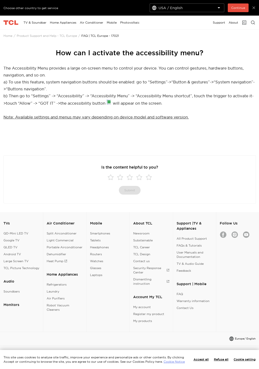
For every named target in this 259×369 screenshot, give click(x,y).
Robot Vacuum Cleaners (58, 307)
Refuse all (221, 359)
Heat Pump (57, 261)
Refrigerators (57, 284)
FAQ (180, 294)
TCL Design (141, 254)
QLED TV (10, 247)
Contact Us (185, 308)
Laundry (53, 291)
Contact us (141, 261)
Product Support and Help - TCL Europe (47, 36)
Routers (96, 254)
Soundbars (11, 291)
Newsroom (141, 233)
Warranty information (193, 301)
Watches (96, 261)
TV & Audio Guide (190, 264)
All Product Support (192, 239)
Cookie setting (245, 359)
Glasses (95, 268)
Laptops (96, 275)
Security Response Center (151, 270)
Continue (238, 8)
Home (7, 36)
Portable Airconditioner (64, 247)
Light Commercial (60, 240)
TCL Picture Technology (21, 268)
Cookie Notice (174, 362)
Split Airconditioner (62, 233)
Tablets (95, 240)
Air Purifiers (56, 298)
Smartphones (100, 233)
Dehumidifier (56, 254)
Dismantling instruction (151, 281)
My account (142, 307)
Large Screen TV (16, 261)
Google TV (11, 240)
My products (142, 321)
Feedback (184, 271)
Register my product (148, 314)
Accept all (201, 359)
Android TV (12, 254)
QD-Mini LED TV (15, 233)
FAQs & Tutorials (189, 245)
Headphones (99, 247)
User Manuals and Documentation (190, 254)
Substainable (143, 240)
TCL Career (141, 247)
